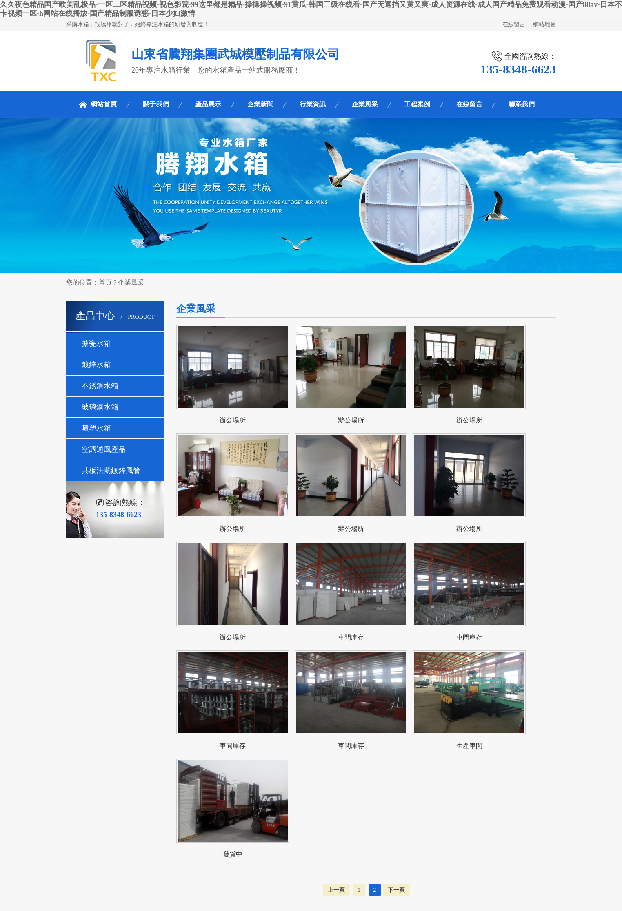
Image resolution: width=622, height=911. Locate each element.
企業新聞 (260, 104)
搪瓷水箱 (96, 343)
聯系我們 (522, 104)
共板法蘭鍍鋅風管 (111, 471)
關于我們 (156, 104)
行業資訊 (313, 104)
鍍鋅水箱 (96, 364)
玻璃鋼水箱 (100, 407)
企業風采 (365, 104)
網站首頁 (104, 104)
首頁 (105, 282)
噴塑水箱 (96, 428)
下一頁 (396, 890)
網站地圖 (544, 24)
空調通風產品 (104, 449)
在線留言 (513, 24)
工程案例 (417, 104)
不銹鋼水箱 (100, 386)
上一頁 (336, 890)
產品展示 (208, 104)
